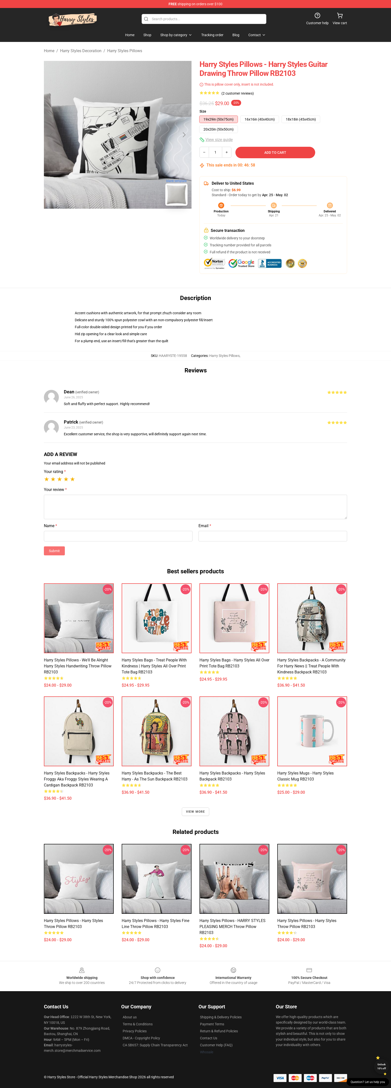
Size (202, 111)
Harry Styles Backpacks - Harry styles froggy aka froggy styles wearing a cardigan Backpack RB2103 (76, 779)
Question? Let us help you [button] (368, 1082)
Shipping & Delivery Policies (221, 1017)
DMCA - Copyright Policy (141, 1038)
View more (195, 811)
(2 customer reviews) (237, 93)
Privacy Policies (135, 1031)
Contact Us (208, 1038)
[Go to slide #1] (105, 221)
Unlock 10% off (381, 1066)
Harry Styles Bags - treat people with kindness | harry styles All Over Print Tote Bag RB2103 (154, 666)
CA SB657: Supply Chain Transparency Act (155, 1045)
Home (49, 50)
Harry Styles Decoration (80, 50)
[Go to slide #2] (131, 221)
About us (130, 1017)
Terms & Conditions (138, 1024)
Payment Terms (212, 1024)
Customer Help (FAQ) (216, 1045)
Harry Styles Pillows (124, 50)
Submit (54, 551)
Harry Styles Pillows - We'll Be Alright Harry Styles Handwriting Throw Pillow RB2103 (77, 666)
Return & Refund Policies (219, 1031)
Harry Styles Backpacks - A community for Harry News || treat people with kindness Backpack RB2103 (311, 666)
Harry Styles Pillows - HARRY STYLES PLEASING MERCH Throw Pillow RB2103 (232, 926)
